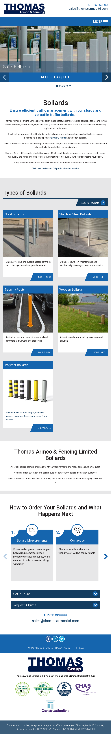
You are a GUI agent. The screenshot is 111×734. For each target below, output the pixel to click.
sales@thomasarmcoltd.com (88, 8)
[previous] (4, 77)
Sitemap (80, 648)
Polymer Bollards (58, 138)
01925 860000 (98, 5)
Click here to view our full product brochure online (55, 168)
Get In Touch (55, 593)
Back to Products (93, 202)
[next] (106, 77)
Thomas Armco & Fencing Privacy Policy (47, 648)
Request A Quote (55, 605)
